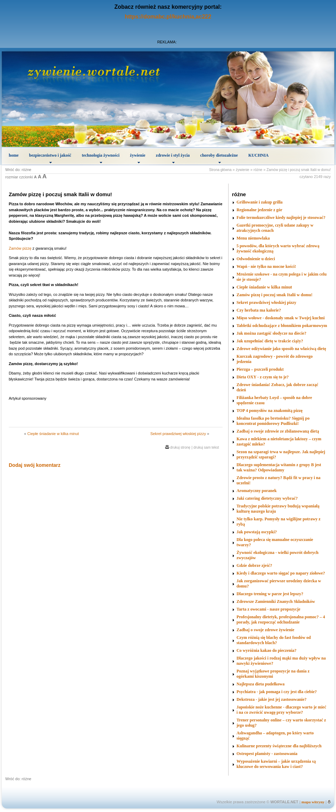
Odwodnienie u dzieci (256, 258)
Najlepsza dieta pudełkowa (261, 684)
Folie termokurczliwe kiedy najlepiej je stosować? (281, 217)
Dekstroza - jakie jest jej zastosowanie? (272, 699)
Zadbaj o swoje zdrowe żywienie (265, 629)
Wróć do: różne (18, 170)
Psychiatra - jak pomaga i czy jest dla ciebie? (277, 691)
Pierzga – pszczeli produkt (260, 369)
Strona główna (220, 170)
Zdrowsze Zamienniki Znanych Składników (276, 601)
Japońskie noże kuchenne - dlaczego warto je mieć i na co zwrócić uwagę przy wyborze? (281, 710)
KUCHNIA (258, 155)
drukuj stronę (180, 447)
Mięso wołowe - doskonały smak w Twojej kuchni (281, 317)
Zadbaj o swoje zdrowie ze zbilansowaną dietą (278, 431)
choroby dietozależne (219, 158)
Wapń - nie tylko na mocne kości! (266, 266)
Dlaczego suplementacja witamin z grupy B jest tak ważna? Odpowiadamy (279, 467)
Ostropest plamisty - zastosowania (267, 753)
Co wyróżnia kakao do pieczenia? (266, 650)
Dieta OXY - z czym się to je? (263, 377)
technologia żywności (101, 158)
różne (257, 170)
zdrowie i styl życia (173, 158)
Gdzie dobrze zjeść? (254, 565)
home (14, 155)
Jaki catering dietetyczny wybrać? (267, 498)
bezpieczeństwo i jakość (50, 158)
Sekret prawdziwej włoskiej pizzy (178, 434)
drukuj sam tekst (206, 447)
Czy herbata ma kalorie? (259, 310)
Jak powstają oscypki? (257, 531)
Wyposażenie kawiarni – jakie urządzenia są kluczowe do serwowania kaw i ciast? (276, 764)
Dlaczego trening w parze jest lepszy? (270, 593)
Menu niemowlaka (253, 238)
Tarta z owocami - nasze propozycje (268, 609)
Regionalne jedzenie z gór (259, 209)
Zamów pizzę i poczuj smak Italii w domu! (299, 170)
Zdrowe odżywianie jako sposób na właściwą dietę (281, 348)
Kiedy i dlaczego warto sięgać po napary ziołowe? (281, 573)
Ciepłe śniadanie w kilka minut (53, 434)
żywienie (137, 158)
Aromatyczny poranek (257, 490)
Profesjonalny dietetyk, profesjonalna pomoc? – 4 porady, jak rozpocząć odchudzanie (281, 619)
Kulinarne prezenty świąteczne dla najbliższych (279, 745)
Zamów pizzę (20, 248)
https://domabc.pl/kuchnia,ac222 (168, 17)
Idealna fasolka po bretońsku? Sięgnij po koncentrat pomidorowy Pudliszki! (273, 421)
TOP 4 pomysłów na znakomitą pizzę (270, 410)
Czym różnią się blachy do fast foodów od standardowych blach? (274, 640)
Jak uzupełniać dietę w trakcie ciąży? (270, 341)
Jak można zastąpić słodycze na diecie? (272, 333)
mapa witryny (312, 802)
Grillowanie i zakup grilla (260, 202)
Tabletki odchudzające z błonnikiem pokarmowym (282, 325)
